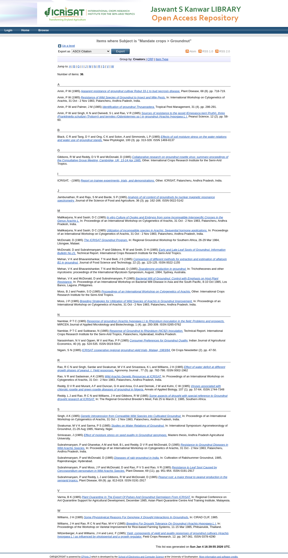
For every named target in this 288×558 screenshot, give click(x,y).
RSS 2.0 (224, 51)
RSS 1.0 (207, 51)
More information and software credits (218, 557)
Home (25, 30)
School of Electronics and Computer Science (141, 557)
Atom (192, 51)
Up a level (68, 45)
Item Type (162, 59)
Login (8, 30)
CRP (150, 59)
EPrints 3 (86, 557)
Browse (43, 30)
